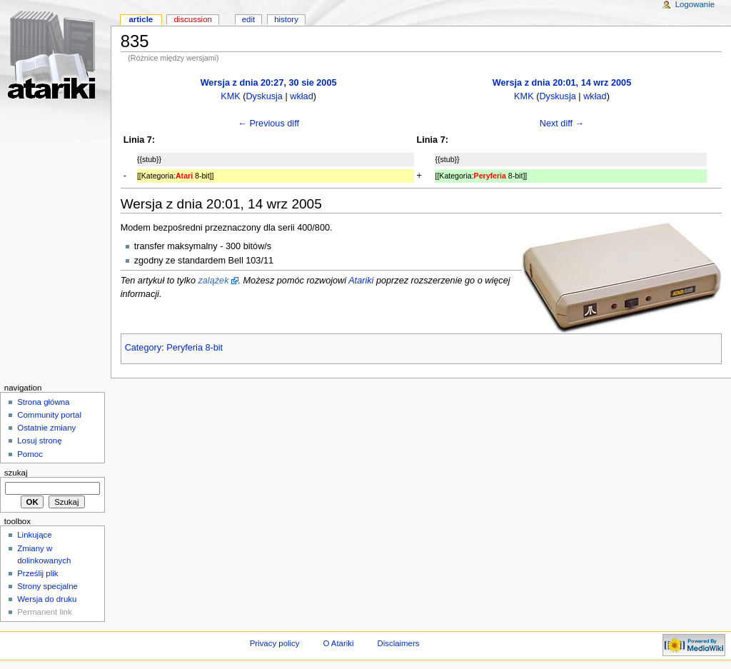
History (286, 19)
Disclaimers (398, 643)
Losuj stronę (39, 440)
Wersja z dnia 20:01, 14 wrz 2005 (562, 83)
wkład (301, 96)
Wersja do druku (46, 599)
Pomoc (30, 454)
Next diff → (562, 124)
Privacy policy (275, 643)
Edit (248, 19)
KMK (231, 96)
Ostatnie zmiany (46, 427)
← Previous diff (268, 124)
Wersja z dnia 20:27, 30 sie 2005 (269, 83)
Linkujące (34, 534)
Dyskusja (264, 96)
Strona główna (43, 402)
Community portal (49, 415)
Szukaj (16, 472)
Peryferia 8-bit (194, 348)
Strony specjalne (47, 586)
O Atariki (338, 643)
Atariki (360, 281)
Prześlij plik (37, 573)
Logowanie (695, 4)
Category (143, 348)
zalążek (213, 281)
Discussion (192, 19)
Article (140, 19)
